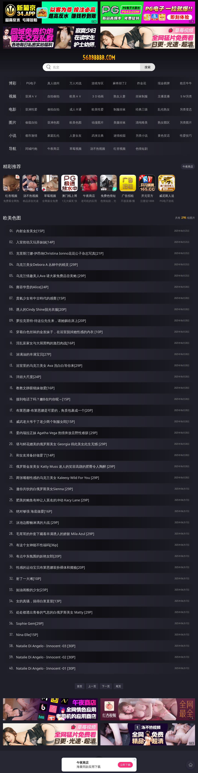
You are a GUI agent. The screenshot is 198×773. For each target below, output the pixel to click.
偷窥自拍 (31, 122)
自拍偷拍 (53, 96)
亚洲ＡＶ (31, 96)
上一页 (92, 686)
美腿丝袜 (120, 122)
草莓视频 (75, 149)
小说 (12, 135)
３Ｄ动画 (98, 96)
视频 (12, 96)
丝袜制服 (142, 96)
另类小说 (142, 135)
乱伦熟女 (164, 109)
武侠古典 (98, 135)
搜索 (148, 67)
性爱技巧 (186, 135)
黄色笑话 (164, 135)
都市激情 (31, 135)
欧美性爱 (98, 109)
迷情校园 (120, 135)
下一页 (106, 686)
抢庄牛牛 (186, 83)
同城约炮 (31, 149)
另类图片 (186, 122)
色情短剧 (142, 149)
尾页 (118, 686)
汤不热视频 (97, 149)
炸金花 (141, 83)
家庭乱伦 (53, 135)
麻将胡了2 (119, 83)
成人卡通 (75, 109)
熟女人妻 (120, 96)
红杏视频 (120, 149)
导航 (12, 148)
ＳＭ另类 (186, 96)
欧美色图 (75, 122)
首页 (79, 686)
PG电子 (31, 83)
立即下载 (125, 764)
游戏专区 (98, 83)
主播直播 (164, 96)
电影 (12, 109)
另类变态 (186, 109)
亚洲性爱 (31, 109)
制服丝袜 (120, 109)
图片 (12, 122)
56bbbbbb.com (99, 57)
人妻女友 (75, 135)
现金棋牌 (164, 83)
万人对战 (75, 83)
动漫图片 (98, 122)
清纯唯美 (142, 122)
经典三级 (142, 109)
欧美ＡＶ (75, 96)
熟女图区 (164, 122)
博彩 (12, 83)
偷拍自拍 (53, 109)
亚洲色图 (53, 122)
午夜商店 (53, 149)
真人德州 (53, 83)
